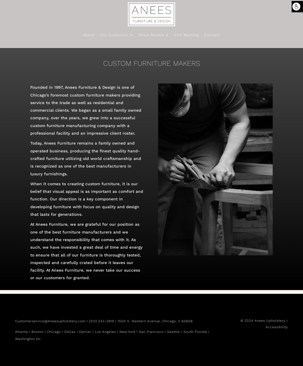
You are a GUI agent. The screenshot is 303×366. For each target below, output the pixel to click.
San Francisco (151, 332)
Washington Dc (28, 339)
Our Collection (114, 35)
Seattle (173, 332)
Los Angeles (105, 332)
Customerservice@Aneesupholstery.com (50, 321)
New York (127, 332)
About (89, 35)
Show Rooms (151, 35)
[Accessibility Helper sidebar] (297, 6)
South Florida (195, 332)
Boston (37, 332)
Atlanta (21, 332)
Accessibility (277, 327)
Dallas (70, 332)
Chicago (54, 332)
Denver (85, 332)
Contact (212, 35)
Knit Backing (186, 35)
